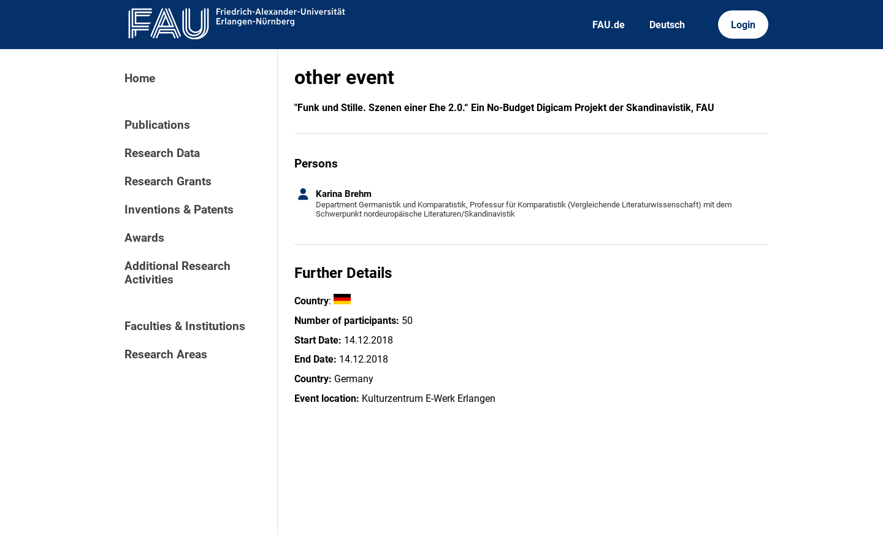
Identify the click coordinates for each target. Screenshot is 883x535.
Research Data (162, 153)
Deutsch (667, 25)
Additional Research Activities (177, 273)
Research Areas (165, 354)
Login (743, 25)
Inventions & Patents (179, 210)
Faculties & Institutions (184, 326)
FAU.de (608, 25)
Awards (144, 238)
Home (139, 78)
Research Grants (168, 181)
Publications (157, 125)
